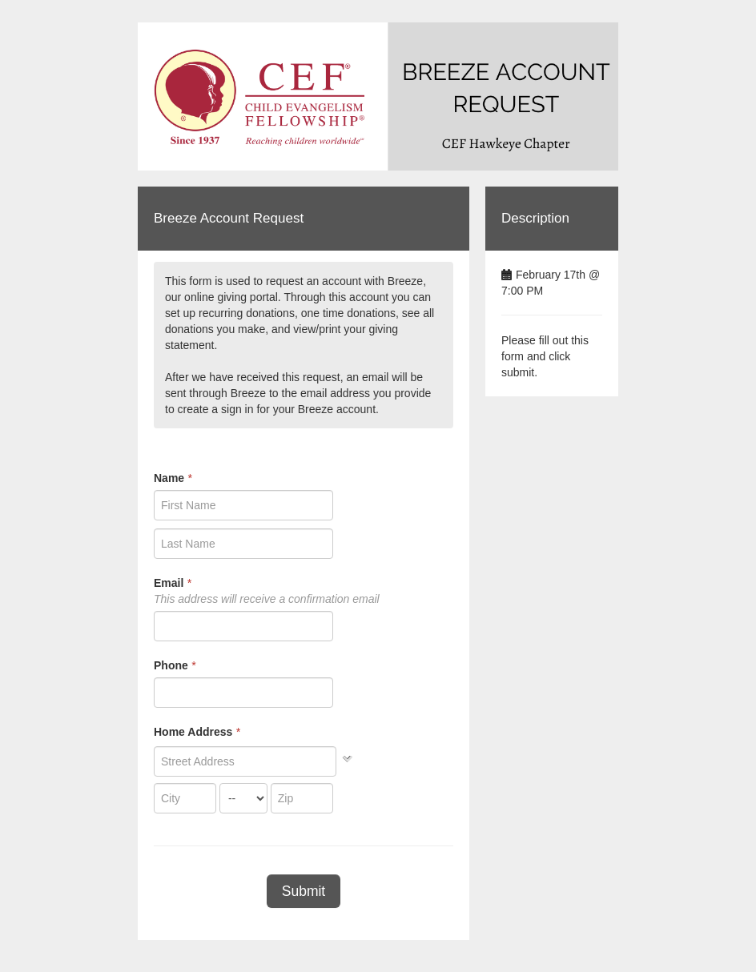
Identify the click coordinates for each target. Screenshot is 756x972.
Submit (303, 891)
